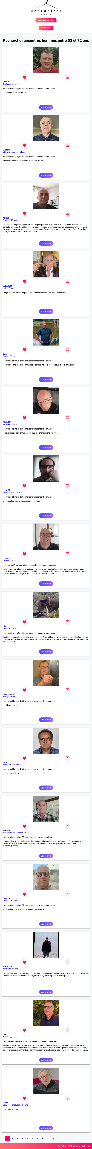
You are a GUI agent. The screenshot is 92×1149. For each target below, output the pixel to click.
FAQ (58, 1146)
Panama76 (7, 966)
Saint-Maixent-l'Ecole (12, 1105)
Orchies (6, 901)
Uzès (5, 288)
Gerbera (6, 150)
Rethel (5, 356)
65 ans (16, 765)
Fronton (6, 220)
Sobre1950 (7, 286)
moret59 (6, 898)
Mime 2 (6, 218)
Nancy (5, 1037)
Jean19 (6, 82)
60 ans (12, 696)
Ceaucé (6, 560)
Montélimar (8, 492)
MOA (5, 762)
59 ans (14, 560)
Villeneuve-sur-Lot (10, 152)
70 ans (14, 220)
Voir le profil (46, 107)
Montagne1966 (9, 694)
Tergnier (6, 424)
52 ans (15, 969)
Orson (5, 354)
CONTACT (86, 1146)
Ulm (4, 626)
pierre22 (6, 490)
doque (5, 1103)
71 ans (11, 288)
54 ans (14, 424)
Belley (5, 696)
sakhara (6, 830)
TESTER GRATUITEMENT (46, 20)
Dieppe (6, 628)
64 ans (22, 152)
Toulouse (7, 84)
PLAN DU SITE (74, 1146)
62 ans (14, 901)
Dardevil (6, 1034)
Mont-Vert (7, 765)
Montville (7, 969)
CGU (64, 1146)
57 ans (17, 492)
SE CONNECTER (46, 28)
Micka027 (7, 422)
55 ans (15, 84)
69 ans (28, 833)
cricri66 (6, 558)
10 (52, 1138)
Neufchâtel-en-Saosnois (13, 833)
